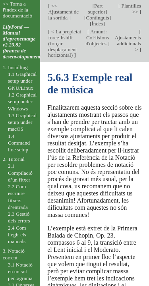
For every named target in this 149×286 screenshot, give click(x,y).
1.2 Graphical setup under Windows (22, 102)
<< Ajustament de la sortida (63, 12)
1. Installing (15, 67)
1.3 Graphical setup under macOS (22, 122)
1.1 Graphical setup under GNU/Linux (22, 81)
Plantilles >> (130, 9)
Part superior (96, 9)
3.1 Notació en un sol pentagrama (20, 272)
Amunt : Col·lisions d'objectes (97, 37)
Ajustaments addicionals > (128, 43)
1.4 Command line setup (19, 143)
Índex (97, 24)
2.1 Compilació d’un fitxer (20, 173)
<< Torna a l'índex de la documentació (17, 10)
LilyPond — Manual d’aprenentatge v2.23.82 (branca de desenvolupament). (23, 42)
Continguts (97, 18)
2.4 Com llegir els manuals (17, 235)
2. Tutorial (14, 159)
